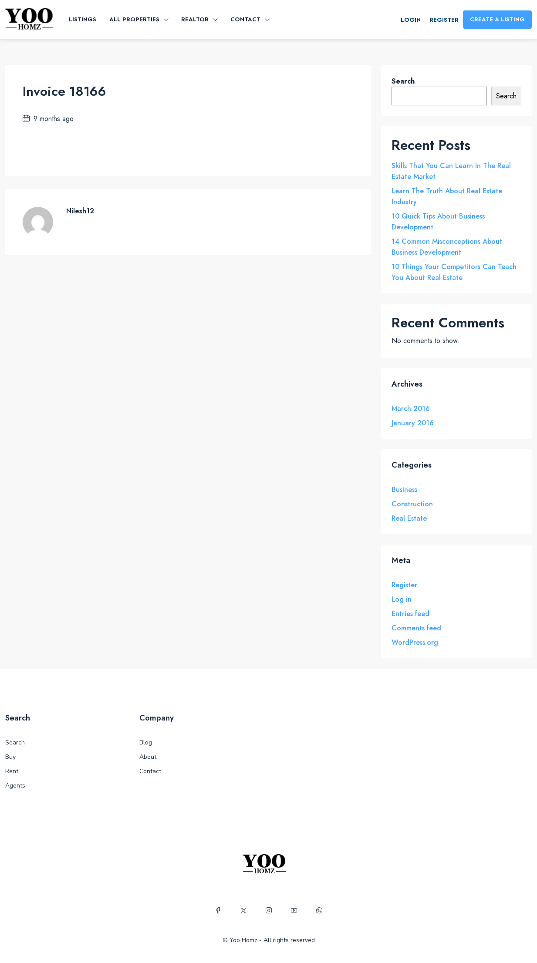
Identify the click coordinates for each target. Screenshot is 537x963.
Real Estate (409, 518)
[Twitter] (243, 911)
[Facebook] (218, 911)
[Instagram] (269, 911)
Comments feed (416, 628)
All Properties (134, 19)
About (147, 757)
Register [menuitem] (444, 20)
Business (404, 490)
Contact (245, 19)
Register (404, 585)
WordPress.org (415, 642)
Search (403, 81)
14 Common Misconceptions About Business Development (447, 246)
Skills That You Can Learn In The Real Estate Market (451, 171)
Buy (10, 757)
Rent (11, 771)
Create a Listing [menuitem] (497, 19)
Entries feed (410, 614)
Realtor (195, 19)
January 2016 (413, 423)
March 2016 (411, 409)
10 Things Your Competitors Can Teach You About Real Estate (454, 272)
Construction (412, 504)
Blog (145, 742)
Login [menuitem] (411, 20)
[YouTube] (294, 911)
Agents (15, 785)
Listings (82, 19)
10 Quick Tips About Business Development (438, 221)
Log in (402, 599)
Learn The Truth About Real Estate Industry (447, 196)
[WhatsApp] (319, 911)
